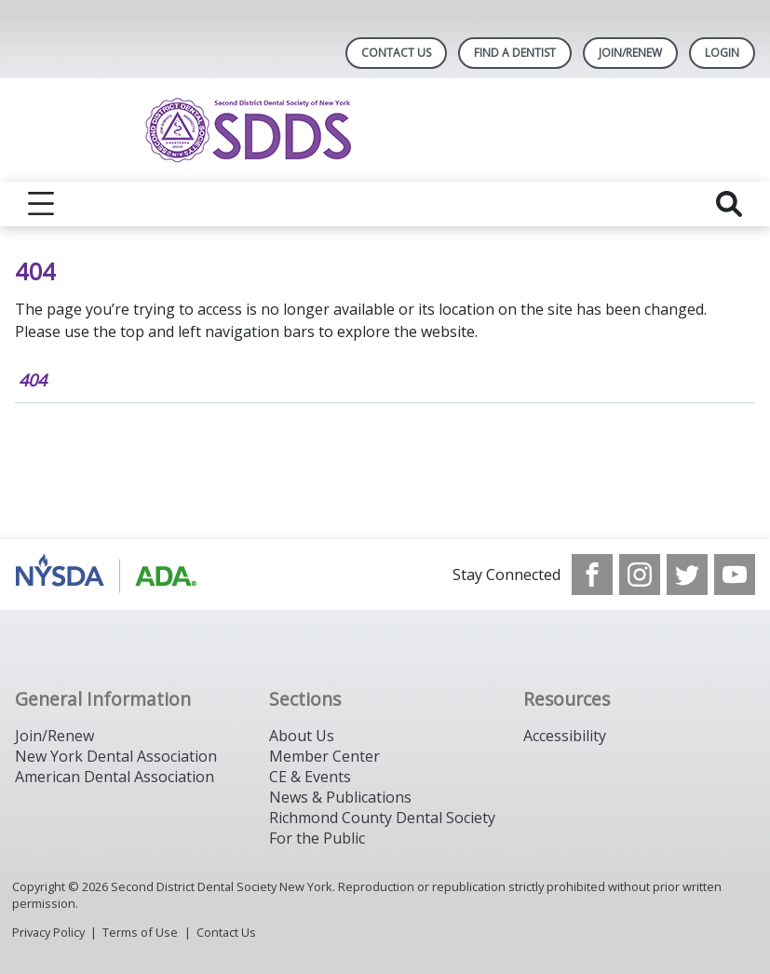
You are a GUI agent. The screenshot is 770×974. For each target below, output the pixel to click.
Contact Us (396, 53)
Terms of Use (140, 932)
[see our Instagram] (639, 574)
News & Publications (340, 797)
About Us (301, 735)
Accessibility (564, 735)
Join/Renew (630, 53)
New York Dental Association (116, 756)
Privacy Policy (48, 932)
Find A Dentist (515, 53)
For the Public (317, 838)
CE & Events (310, 776)
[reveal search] (729, 204)
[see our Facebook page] (592, 574)
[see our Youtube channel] (734, 574)
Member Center (324, 756)
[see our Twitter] (687, 574)
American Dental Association (114, 776)
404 (33, 380)
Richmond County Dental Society (382, 817)
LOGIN (722, 53)
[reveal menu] (41, 204)
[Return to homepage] (385, 130)
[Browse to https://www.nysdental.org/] (109, 574)
